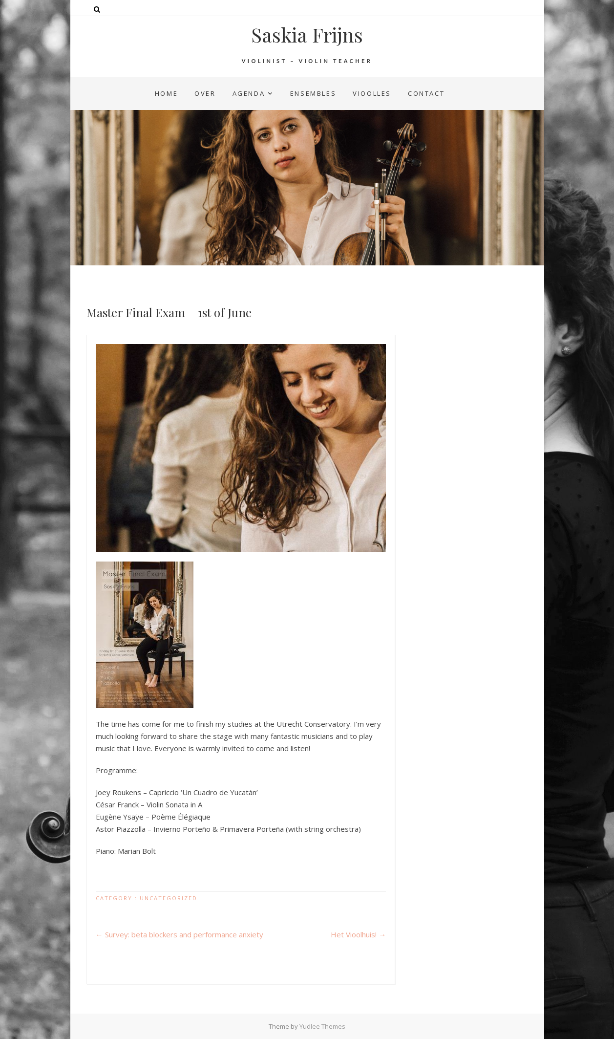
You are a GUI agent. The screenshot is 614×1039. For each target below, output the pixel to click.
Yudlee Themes (322, 1026)
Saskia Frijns (307, 34)
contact (426, 93)
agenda (249, 93)
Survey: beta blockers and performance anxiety (179, 934)
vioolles (372, 93)
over (204, 93)
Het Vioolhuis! (358, 934)
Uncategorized (168, 898)
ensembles (313, 93)
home (166, 93)
